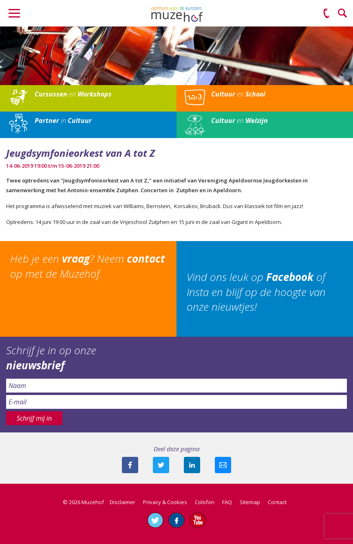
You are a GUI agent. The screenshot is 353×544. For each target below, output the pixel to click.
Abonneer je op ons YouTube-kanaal (197, 520)
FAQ (227, 502)
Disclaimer (122, 502)
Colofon (204, 502)
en (73, 94)
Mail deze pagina (223, 465)
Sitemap (250, 502)
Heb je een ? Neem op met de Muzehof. (87, 266)
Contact (277, 502)
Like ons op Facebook (176, 520)
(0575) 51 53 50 (326, 13)
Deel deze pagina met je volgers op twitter (161, 465)
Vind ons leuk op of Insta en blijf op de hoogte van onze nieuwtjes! (256, 292)
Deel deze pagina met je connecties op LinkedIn (192, 465)
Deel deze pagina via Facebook (130, 465)
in (63, 120)
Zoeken (343, 13)
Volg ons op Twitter (155, 520)
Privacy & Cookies (165, 502)
